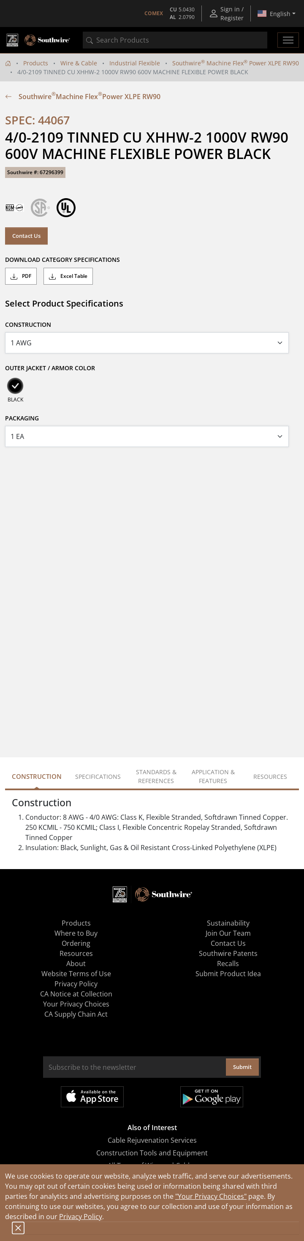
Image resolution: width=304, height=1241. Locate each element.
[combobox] (175, 40)
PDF (21, 276)
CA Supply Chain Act (76, 1014)
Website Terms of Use (76, 973)
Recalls (228, 963)
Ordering (76, 943)
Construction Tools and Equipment (152, 1153)
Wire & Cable (78, 63)
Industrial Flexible (134, 63)
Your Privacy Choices (76, 1004)
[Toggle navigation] (288, 40)
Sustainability (228, 923)
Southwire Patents (228, 953)
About (76, 963)
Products (35, 63)
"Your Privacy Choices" (211, 1196)
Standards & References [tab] (156, 776)
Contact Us (26, 236)
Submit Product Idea (228, 973)
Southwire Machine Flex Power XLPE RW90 (235, 63)
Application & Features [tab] (213, 776)
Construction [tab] (37, 776)
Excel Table (68, 276)
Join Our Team (228, 933)
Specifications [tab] (98, 777)
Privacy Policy (80, 1216)
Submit (242, 1067)
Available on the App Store (92, 1096)
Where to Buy (76, 933)
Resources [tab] (270, 777)
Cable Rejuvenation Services (152, 1140)
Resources (76, 953)
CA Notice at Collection (76, 994)
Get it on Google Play (211, 1096)
